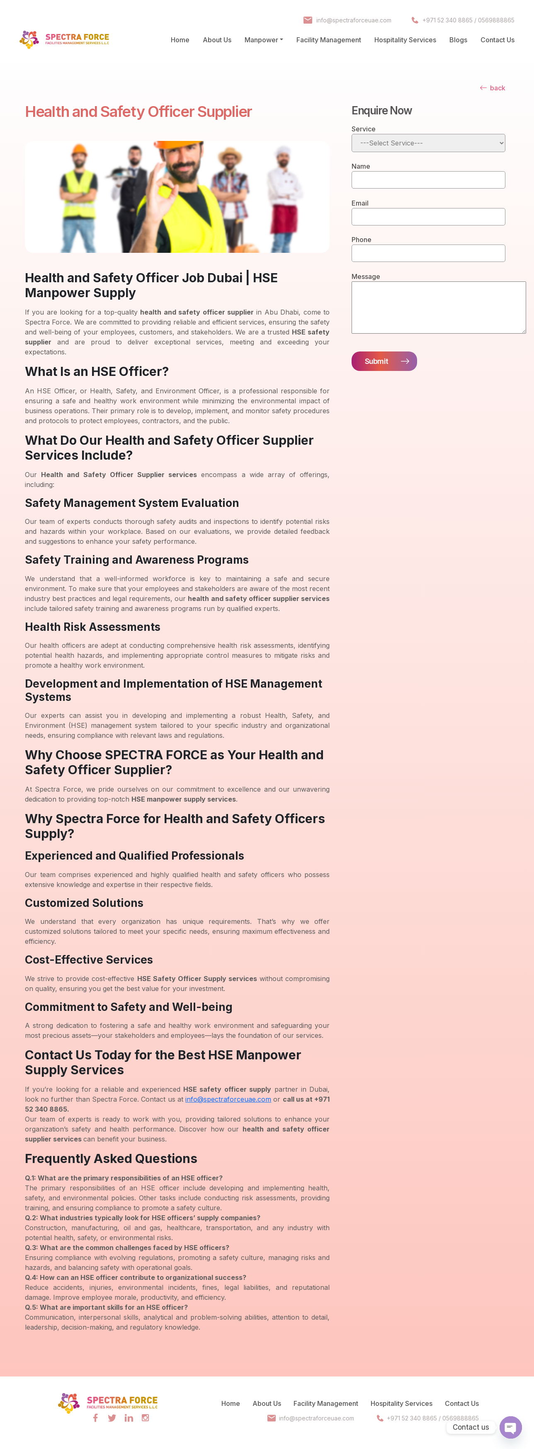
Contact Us (498, 40)
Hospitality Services (405, 40)
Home (180, 40)
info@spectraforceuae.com (353, 20)
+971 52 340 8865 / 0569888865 (468, 20)
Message (366, 276)
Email (360, 203)
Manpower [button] (261, 40)
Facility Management (328, 40)
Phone (361, 239)
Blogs (458, 40)
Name (361, 166)
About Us (217, 40)
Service (364, 129)
